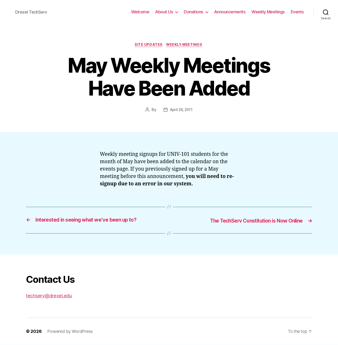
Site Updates (148, 45)
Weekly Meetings (268, 11)
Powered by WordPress (70, 331)
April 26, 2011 (181, 110)
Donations (193, 11)
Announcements (230, 11)
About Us (164, 11)
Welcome (140, 11)
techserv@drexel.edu (50, 296)
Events (297, 11)
